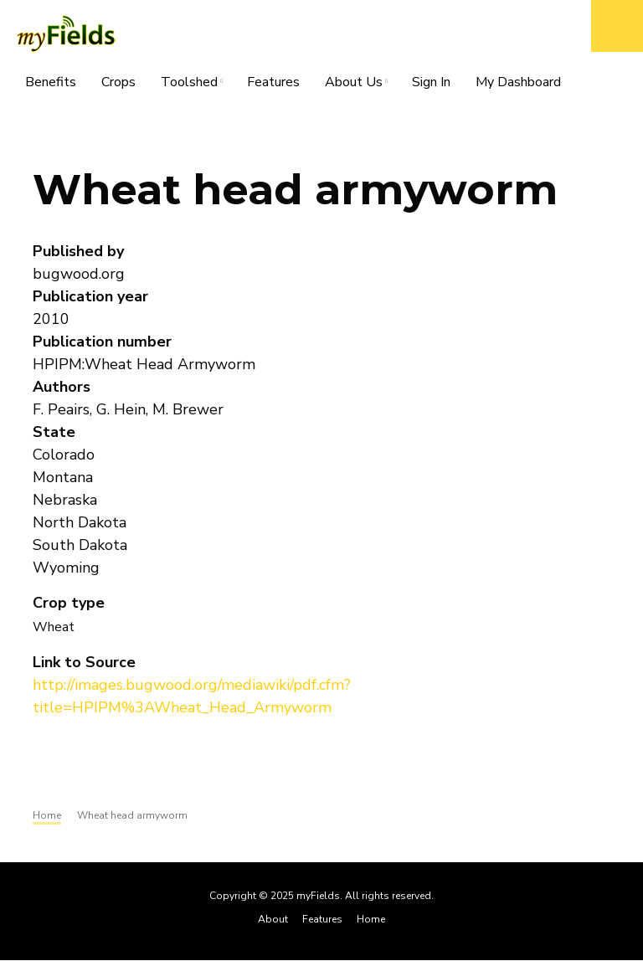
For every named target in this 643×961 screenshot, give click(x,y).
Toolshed (189, 85)
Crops (118, 82)
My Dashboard (518, 82)
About (273, 919)
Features (273, 82)
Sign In (431, 82)
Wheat (54, 627)
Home (371, 919)
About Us (353, 85)
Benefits (50, 82)
